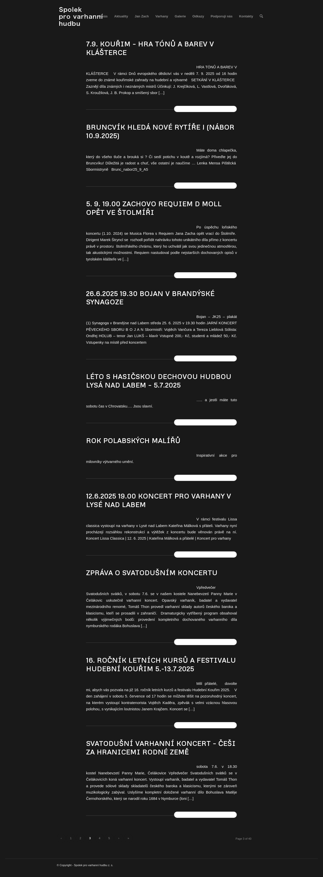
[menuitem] (103, 16)
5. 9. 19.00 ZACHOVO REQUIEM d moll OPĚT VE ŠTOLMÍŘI (154, 208)
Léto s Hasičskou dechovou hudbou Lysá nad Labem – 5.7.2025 (158, 380)
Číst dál (205, 108)
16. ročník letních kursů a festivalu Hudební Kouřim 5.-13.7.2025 (161, 664)
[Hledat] (261, 16)
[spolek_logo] (81, 16)
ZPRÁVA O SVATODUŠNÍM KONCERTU (152, 573)
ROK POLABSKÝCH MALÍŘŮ (133, 440)
